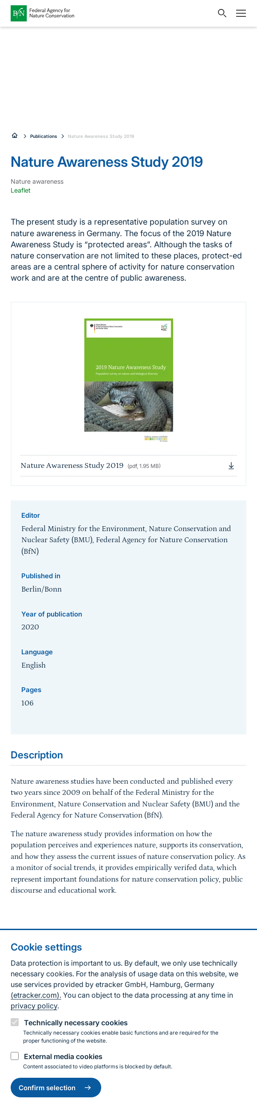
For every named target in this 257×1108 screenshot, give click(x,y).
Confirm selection (56, 1087)
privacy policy (34, 1005)
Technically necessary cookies (76, 1022)
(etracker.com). (36, 995)
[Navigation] (238, 13)
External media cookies (63, 1056)
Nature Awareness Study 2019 (101, 136)
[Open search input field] (220, 13)
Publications (43, 136)
